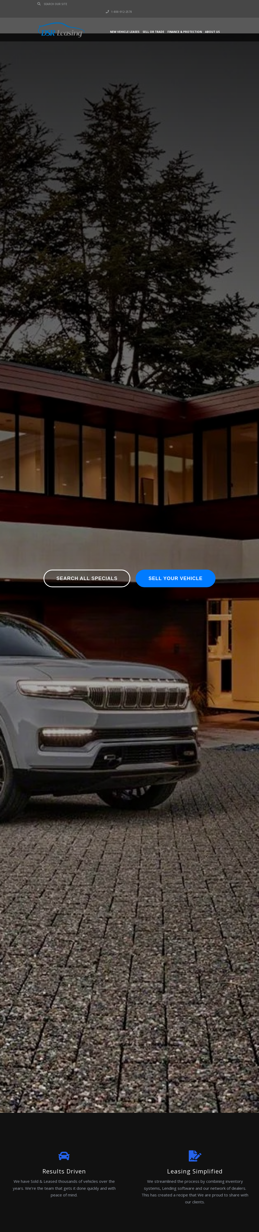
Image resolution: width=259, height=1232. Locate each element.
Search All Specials (86, 578)
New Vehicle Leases (124, 24)
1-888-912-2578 (208, 4)
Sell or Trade (153, 24)
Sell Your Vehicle (175, 578)
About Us (212, 24)
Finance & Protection (184, 24)
